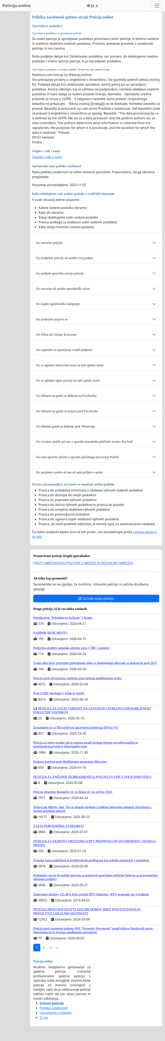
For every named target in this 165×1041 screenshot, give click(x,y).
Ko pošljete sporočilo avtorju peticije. (60, 273)
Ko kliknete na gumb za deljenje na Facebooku (66, 395)
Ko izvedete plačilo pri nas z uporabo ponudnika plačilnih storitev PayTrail (84, 441)
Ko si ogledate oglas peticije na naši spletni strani (68, 380)
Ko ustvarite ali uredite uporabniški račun (63, 288)
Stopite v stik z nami (47, 157)
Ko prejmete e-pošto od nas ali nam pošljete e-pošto (69, 472)
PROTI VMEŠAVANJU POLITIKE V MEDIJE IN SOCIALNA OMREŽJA (83, 563)
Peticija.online (16, 5)
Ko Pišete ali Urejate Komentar (56, 334)
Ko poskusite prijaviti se (51, 319)
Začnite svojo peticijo (96, 598)
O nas (44, 1017)
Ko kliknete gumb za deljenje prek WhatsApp (65, 426)
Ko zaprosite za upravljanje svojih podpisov (64, 349)
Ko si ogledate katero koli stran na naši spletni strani (69, 365)
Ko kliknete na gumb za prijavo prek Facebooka (67, 411)
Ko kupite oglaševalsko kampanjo (58, 304)
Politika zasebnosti (53, 1008)
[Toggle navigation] (157, 6)
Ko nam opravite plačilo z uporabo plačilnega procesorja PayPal (77, 457)
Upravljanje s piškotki (56, 1013)
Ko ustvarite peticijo (49, 242)
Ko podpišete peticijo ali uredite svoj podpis (64, 258)
